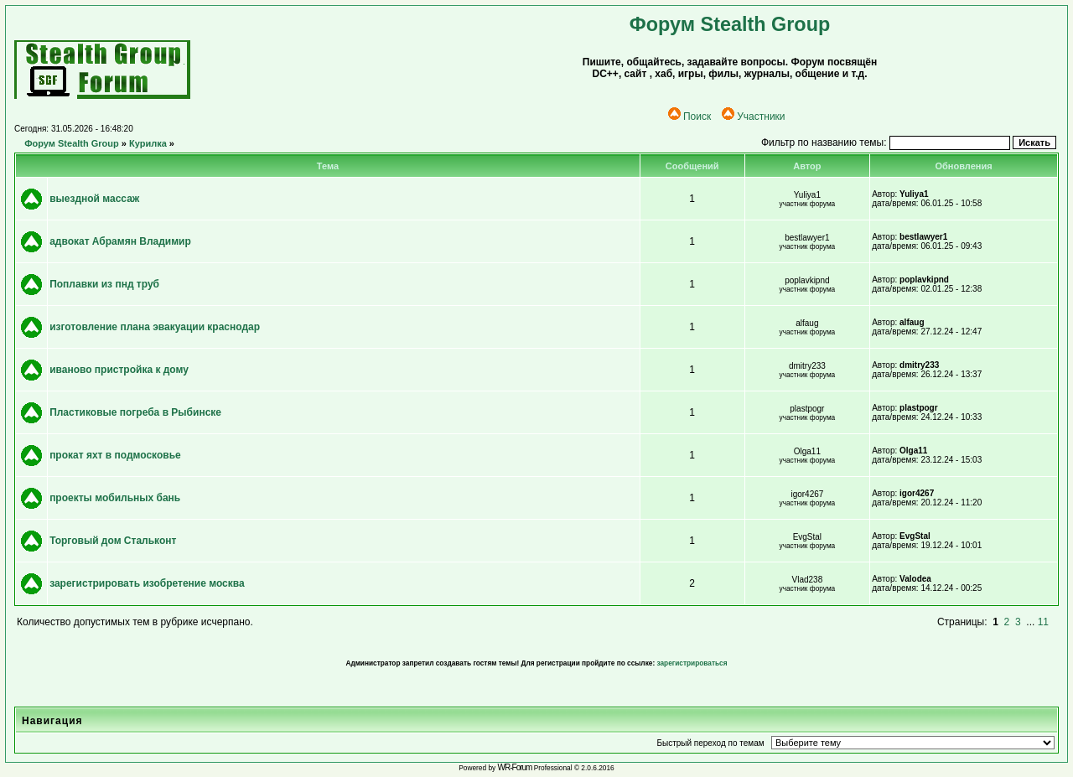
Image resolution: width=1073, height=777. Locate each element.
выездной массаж (94, 199)
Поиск (689, 116)
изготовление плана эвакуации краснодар (154, 327)
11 (1043, 622)
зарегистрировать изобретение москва (147, 583)
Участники (753, 116)
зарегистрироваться (691, 663)
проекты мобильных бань (114, 498)
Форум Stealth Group (71, 143)
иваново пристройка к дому (119, 370)
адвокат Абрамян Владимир (120, 241)
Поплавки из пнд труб (104, 284)
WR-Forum (515, 767)
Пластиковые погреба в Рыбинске (135, 412)
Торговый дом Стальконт (112, 540)
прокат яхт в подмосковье (115, 455)
